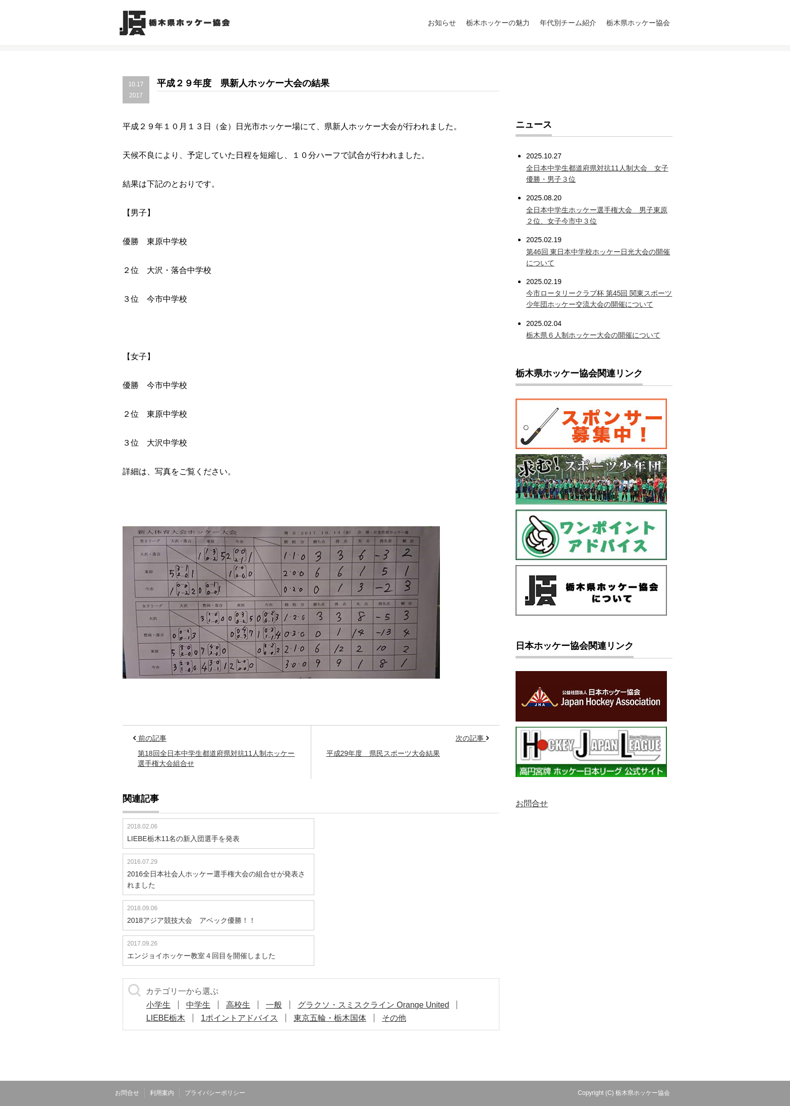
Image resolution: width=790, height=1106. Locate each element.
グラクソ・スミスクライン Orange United (373, 1005)
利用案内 (162, 1092)
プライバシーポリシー (215, 1092)
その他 (394, 1018)
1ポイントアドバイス (239, 1018)
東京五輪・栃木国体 (330, 1018)
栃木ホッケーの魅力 (498, 23)
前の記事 (149, 738)
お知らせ (442, 23)
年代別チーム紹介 (568, 23)
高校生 (238, 1005)
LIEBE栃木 (165, 1018)
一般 (274, 1005)
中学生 (198, 1005)
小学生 (158, 1005)
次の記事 (472, 738)
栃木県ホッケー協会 (638, 23)
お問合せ (532, 803)
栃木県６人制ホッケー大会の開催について (593, 335)
